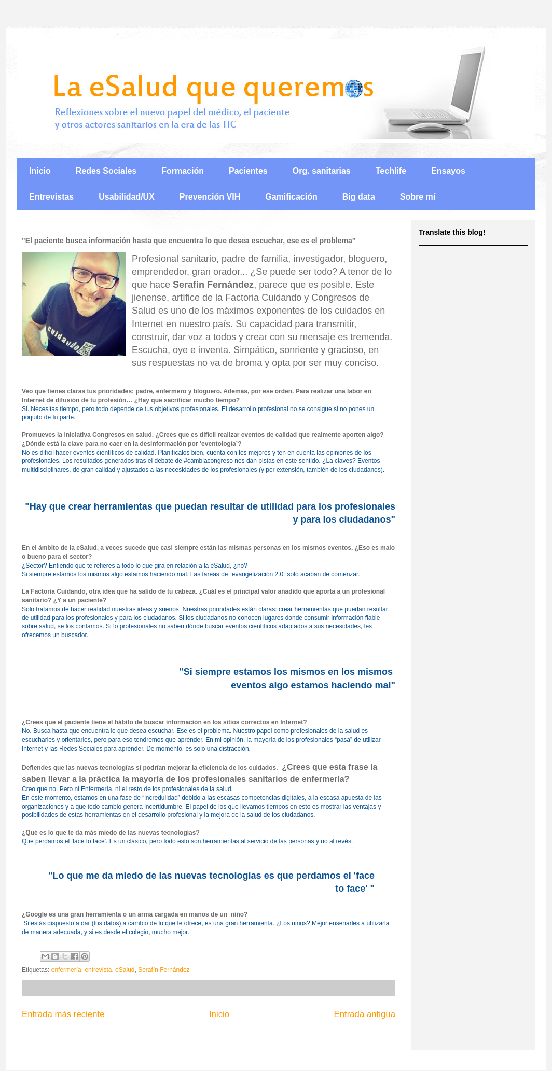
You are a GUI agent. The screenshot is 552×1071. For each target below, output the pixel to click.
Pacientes (248, 170)
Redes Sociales (106, 170)
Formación (182, 170)
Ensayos (448, 170)
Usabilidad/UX (127, 196)
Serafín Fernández (163, 970)
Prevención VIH (210, 196)
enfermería (66, 970)
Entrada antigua (365, 1014)
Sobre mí (417, 196)
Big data (358, 196)
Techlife (391, 170)
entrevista (98, 970)
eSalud (124, 970)
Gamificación (291, 196)
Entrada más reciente (63, 1014)
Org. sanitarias (322, 170)
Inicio (40, 170)
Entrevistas (51, 196)
